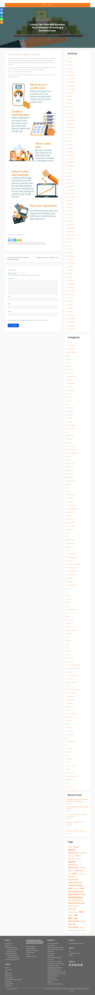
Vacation (68, 762)
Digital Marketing (70, 428)
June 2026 (68, 58)
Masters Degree (70, 620)
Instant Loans (69, 581)
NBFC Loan (68, 651)
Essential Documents (71, 480)
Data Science (69, 418)
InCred (10, 54)
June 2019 (68, 297)
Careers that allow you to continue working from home (18, 258)
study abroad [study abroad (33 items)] (73, 927)
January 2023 (69, 186)
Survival (68, 724)
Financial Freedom (70, 494)
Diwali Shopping (70, 435)
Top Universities (70, 734)
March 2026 (69, 68)
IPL (67, 592)
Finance (68, 491)
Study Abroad (69, 720)
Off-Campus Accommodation (73, 665)
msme (67, 637)
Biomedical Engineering (71, 352)
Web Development (70, 766)
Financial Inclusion (70, 501)
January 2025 (69, 113)
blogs (50, 5)
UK (66, 745)
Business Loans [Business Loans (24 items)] (73, 853)
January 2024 (69, 155)
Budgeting (68, 359)
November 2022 (70, 193)
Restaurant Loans (70, 699)
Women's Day (69, 779)
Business (68, 362)
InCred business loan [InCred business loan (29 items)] (75, 891)
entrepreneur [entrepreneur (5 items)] (70, 870)
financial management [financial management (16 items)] (74, 882)
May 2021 (68, 245)
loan (67, 606)
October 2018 (69, 325)
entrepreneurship (21, 243)
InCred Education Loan (71, 557)
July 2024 (68, 134)
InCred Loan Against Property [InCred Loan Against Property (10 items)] (75, 900)
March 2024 (69, 148)
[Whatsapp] (17, 240)
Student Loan (69, 717)
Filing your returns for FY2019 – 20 (47, 257)
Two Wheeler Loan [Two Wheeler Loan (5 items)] (78, 930)
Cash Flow (68, 380)
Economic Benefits (70, 449)
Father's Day (69, 484)
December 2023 (70, 158)
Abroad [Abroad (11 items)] (70, 847)
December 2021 (70, 224)
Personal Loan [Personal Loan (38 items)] (73, 921)
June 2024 (68, 138)
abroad (68, 341)
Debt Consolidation (70, 425)
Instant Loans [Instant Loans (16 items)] (72, 909)
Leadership (68, 599)
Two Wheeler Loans (71, 741)
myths (67, 644)
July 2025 (68, 96)
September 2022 (70, 197)
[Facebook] (9, 240)
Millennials (68, 626)
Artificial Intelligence (71, 348)
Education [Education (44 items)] (72, 862)
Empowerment (69, 474)
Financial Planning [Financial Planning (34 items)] (75, 885)
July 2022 (68, 204)
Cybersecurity (69, 414)
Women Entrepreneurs (71, 776)
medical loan (69, 623)
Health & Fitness (70, 540)
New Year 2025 (69, 661)
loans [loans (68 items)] (81, 912)
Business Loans (27, 54)
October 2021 (69, 231)
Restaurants (69, 703)
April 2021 (68, 249)
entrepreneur (11, 243)
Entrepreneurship (70, 477)
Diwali (67, 432)
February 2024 (69, 151)
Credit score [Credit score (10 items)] (71, 858)
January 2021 (69, 259)
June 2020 (68, 270)
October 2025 (69, 85)
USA (67, 755)
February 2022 (69, 217)
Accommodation (70, 345)
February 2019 (69, 311)
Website (10, 311)
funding (34, 243)
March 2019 (69, 308)
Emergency (68, 470)
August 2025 (69, 92)
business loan (12, 234)
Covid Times (69, 394)
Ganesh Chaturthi (70, 526)
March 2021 (69, 252)
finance (28, 243)
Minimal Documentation (71, 630)
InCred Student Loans (71, 574)
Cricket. (68, 404)
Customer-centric (70, 407)
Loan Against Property (71, 609)
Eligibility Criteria (70, 467)
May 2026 (68, 61)
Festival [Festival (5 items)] (69, 873)
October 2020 (69, 266)
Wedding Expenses (70, 772)
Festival (68, 487)
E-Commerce (69, 442)
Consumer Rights (70, 390)
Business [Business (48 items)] (71, 850)
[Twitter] (12, 240)
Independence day (70, 578)
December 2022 (70, 190)
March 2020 (69, 280)
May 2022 (68, 207)
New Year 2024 (69, 658)
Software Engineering (71, 713)
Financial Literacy (70, 505)
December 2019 (70, 290)
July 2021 (68, 242)
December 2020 (70, 263)
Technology (69, 727)
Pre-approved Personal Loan (73, 689)
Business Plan (69, 369)
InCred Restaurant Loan (71, 571)
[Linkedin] (15, 240)
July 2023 (68, 169)
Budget (68, 355)
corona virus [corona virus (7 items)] (70, 855)
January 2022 (69, 221)
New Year (68, 654)
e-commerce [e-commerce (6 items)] (78, 858)
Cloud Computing (70, 383)
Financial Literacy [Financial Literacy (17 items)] (73, 879)
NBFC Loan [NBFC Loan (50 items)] (72, 918)
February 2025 (69, 110)
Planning (68, 686)
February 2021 (69, 256)
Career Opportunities (71, 376)
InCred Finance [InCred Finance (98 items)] (75, 897)
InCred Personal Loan (71, 567)
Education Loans (70, 463)
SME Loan (39, 243)
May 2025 (68, 103)
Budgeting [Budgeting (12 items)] (76, 847)
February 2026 (69, 71)
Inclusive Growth (70, 547)
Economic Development (71, 453)
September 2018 (70, 329)
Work (67, 783)
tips (44, 243)
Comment (10, 278)
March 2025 (69, 106)
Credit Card (69, 397)
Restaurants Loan (70, 706)
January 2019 (69, 315)
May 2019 (68, 301)
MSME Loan (69, 640)
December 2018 (70, 318)
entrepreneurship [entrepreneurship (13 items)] (78, 870)
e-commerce (69, 439)
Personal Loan (69, 679)
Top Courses (69, 731)
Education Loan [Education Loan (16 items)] (72, 864)
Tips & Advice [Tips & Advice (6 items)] (71, 930)
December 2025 (70, 78)
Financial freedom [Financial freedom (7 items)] (72, 876)
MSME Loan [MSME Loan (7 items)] (70, 915)
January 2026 (69, 75)
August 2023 (69, 165)
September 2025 (70, 89)
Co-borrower (69, 387)
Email (9, 303)
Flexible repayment (70, 522)
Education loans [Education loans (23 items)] (73, 867)
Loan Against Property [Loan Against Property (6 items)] (72, 912)
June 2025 (68, 99)
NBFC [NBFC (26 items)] (76, 915)
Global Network (70, 529)
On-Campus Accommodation (73, 668)
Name (9, 296)
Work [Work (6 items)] (84, 930)
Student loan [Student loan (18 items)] (72, 924)
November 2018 (70, 322)
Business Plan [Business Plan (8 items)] (83, 852)
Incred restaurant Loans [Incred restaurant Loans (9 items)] (73, 906)
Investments (69, 588)
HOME (44, 5)
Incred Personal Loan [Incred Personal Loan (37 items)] (76, 903)
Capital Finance (70, 373)
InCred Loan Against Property (73, 564)
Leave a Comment (37, 54)
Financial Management (71, 508)
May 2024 (68, 141)
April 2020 (68, 277)
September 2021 (70, 235)
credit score (69, 401)
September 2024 (70, 127)
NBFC (67, 647)
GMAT (67, 533)
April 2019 (68, 304)
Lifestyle (68, 602)
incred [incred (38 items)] (81, 888)
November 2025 (70, 82)
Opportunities (69, 672)
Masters (68, 616)
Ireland (67, 595)
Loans (67, 613)
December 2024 (70, 117)
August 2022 (69, 200)
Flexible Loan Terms (71, 519)
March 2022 (69, 214)
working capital (70, 786)
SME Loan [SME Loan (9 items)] (83, 921)
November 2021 (70, 228)
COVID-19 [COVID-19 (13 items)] (77, 856)
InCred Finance (69, 560)
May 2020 (68, 273)
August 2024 (69, 131)
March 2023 (69, 179)
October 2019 (69, 294)
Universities (68, 752)
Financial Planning (70, 512)
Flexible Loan (69, 515)
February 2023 (69, 183)
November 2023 (70, 162)
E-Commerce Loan (70, 446)
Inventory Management (71, 585)
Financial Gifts (69, 498)
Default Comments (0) (12, 273)
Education (68, 456)
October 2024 (69, 124)
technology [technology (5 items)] (82, 927)
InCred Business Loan (71, 553)
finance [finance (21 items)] (74, 873)
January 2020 (69, 287)
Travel (67, 738)
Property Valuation (70, 693)
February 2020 (69, 284)
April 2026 (68, 65)
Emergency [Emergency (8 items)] (82, 867)
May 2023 (68, 176)
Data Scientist (69, 421)
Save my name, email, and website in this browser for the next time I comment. (28, 320)
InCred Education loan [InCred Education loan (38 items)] (76, 894)
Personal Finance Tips (71, 675)
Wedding (68, 769)
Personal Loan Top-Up (71, 682)
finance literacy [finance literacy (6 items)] (82, 873)
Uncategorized (69, 748)
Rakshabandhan (70, 696)
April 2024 (68, 144)
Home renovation (70, 543)
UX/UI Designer (69, 759)
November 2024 (70, 120)
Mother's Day (69, 633)
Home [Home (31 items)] (70, 888)
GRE (67, 536)
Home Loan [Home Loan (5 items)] (76, 888)
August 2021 (69, 238)
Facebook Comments (22, 273)
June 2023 (68, 172)
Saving (67, 710)
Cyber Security (69, 411)
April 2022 (68, 211)
